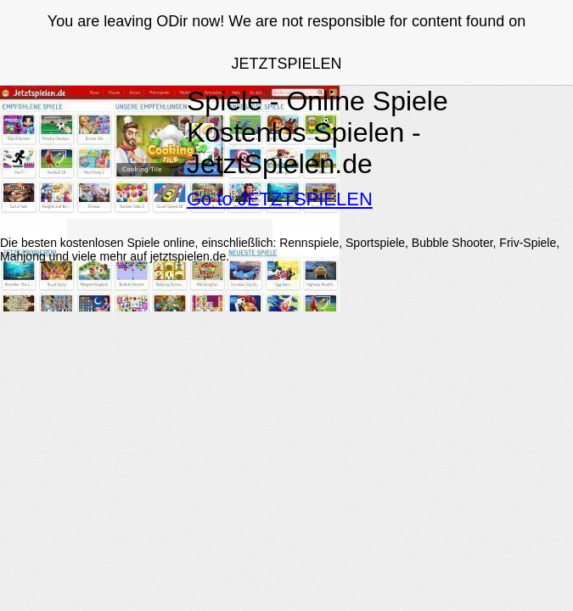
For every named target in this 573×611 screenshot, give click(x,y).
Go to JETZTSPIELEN (280, 199)
